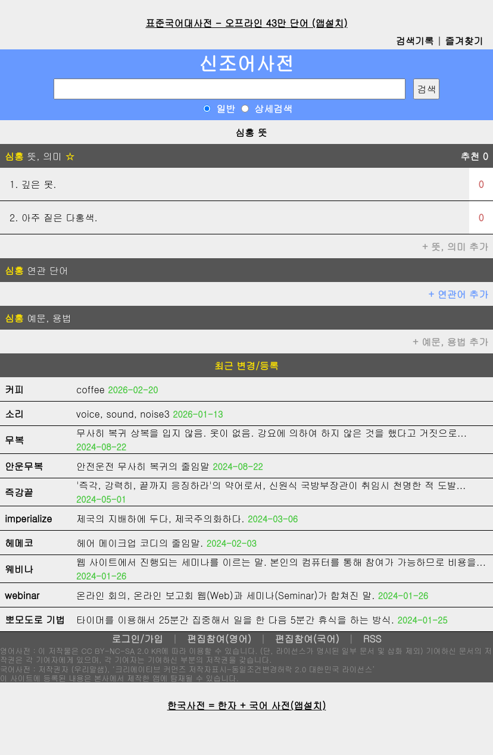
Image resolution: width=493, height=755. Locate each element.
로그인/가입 (137, 639)
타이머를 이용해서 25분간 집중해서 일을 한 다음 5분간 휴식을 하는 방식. (235, 619)
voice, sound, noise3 (123, 414)
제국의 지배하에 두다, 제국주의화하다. (160, 518)
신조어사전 (246, 62)
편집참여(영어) (219, 639)
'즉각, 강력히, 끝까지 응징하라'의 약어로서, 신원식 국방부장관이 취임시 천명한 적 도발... (271, 485)
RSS (372, 639)
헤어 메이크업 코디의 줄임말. (139, 543)
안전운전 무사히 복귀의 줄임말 (143, 466)
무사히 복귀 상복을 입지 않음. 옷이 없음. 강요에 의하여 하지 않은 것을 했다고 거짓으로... (271, 433)
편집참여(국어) (307, 639)
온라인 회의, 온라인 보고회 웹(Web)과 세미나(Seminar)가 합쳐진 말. (225, 595)
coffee (90, 389)
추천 (474, 156)
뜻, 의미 (39, 156)
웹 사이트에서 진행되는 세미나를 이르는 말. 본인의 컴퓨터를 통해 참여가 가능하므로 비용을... (281, 562)
